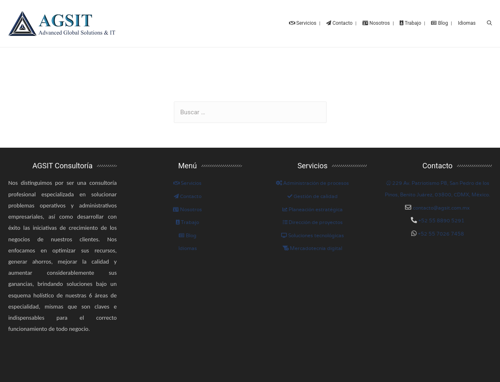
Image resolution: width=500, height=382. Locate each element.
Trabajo (187, 222)
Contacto (187, 196)
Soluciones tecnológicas (312, 235)
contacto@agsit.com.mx (441, 208)
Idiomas (187, 248)
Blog (188, 235)
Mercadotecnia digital (312, 248)
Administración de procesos (312, 183)
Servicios (187, 183)
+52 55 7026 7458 (440, 234)
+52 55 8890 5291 (440, 220)
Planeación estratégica (312, 209)
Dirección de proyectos (312, 222)
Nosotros (187, 209)
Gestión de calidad (312, 196)
